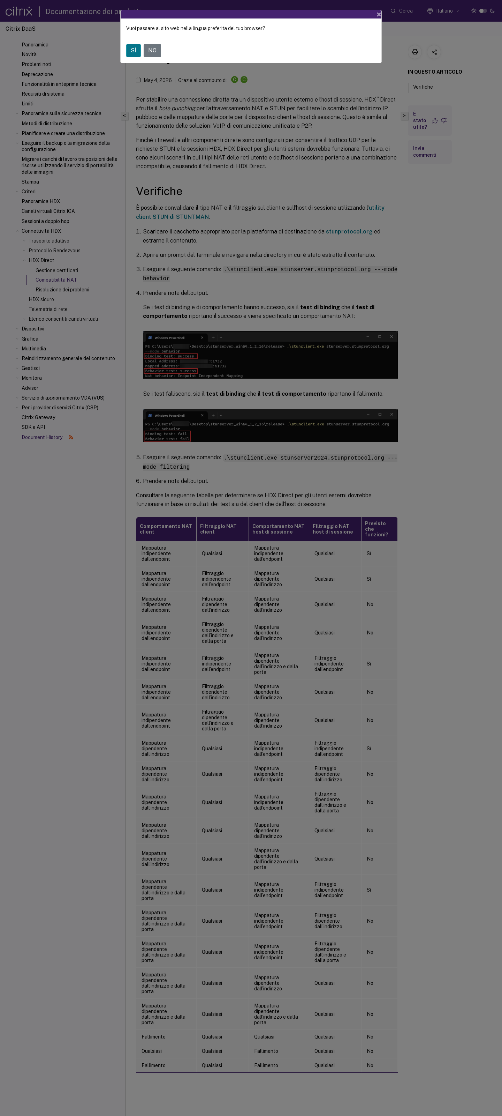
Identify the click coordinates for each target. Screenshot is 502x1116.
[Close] (379, 14)
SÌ (133, 50)
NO (152, 50)
